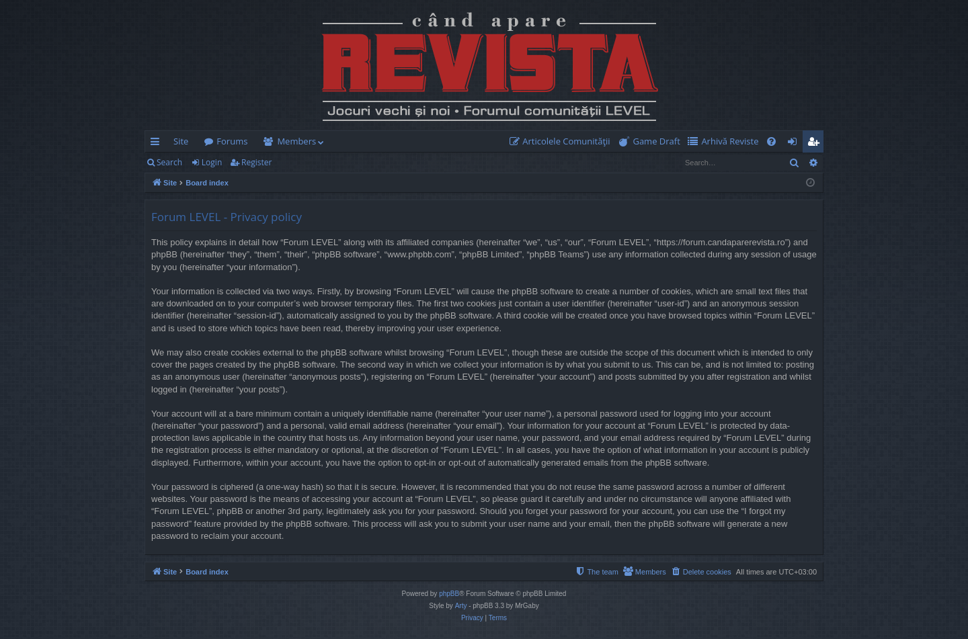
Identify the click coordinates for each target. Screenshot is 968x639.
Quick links (157, 144)
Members (296, 141)
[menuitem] (562, 141)
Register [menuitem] (816, 144)
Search (169, 162)
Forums (231, 141)
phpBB (449, 593)
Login (212, 162)
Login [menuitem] (795, 144)
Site (180, 141)
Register (256, 162)
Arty (461, 605)
